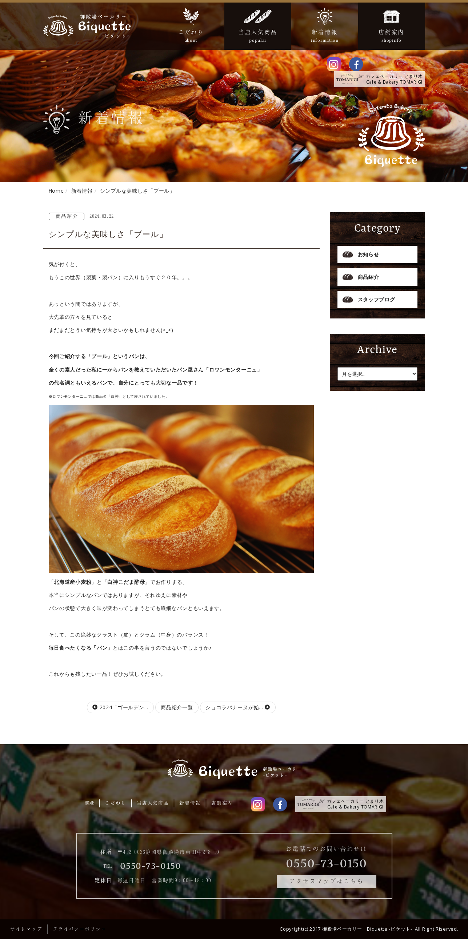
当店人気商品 (153, 802)
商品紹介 (368, 276)
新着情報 (190, 802)
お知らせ (368, 254)
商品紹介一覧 (177, 707)
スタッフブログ (376, 299)
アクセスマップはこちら (326, 881)
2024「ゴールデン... (120, 707)
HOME (90, 802)
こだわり (115, 802)
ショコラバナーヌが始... (237, 707)
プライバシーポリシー (79, 928)
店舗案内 (222, 802)
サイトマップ (26, 928)
